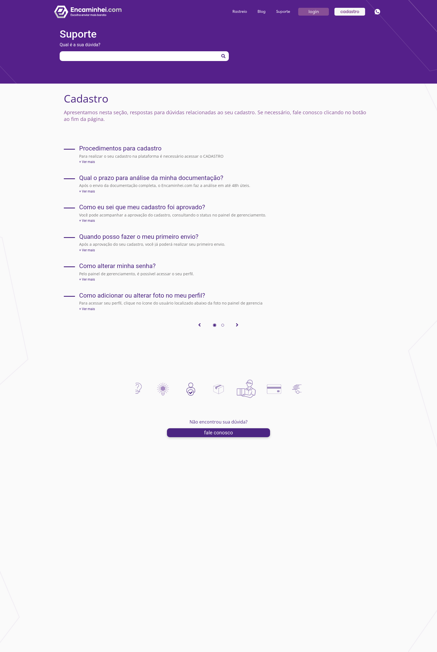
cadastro (349, 12)
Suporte (283, 12)
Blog (262, 12)
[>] (239, 326)
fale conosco (218, 433)
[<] (197, 326)
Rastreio (239, 12)
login (314, 12)
